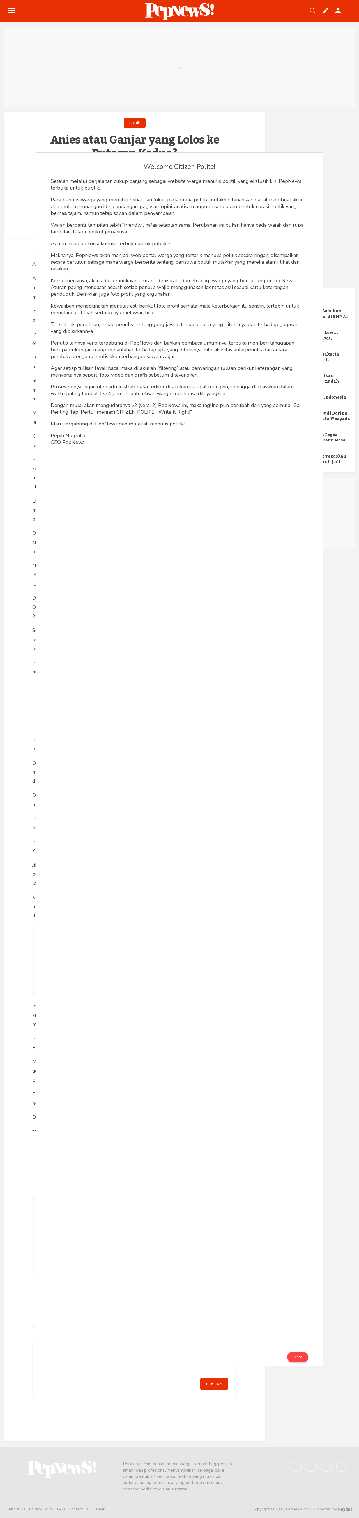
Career (99, 1509)
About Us (16, 1509)
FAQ (61, 1509)
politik (134, 123)
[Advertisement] (179, 67)
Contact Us (79, 1509)
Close (297, 1357)
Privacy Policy (41, 1509)
